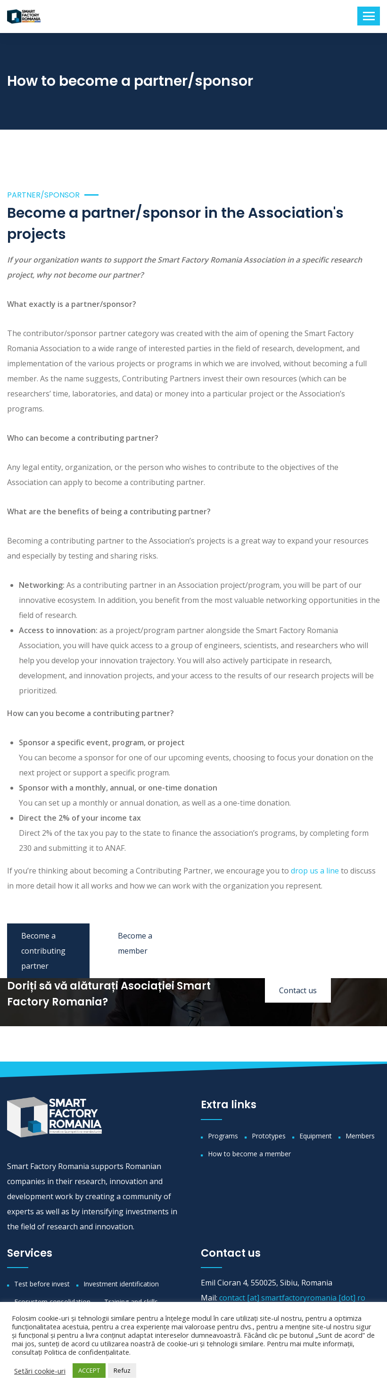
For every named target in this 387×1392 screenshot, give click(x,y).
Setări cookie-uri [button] (40, 1371)
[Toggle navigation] (368, 16)
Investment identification (121, 1283)
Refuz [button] (122, 1370)
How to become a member (249, 1153)
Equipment (315, 1135)
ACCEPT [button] (89, 1370)
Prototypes (269, 1135)
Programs (223, 1135)
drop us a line (315, 870)
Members (360, 1135)
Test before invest (42, 1283)
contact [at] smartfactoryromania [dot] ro (292, 1298)
